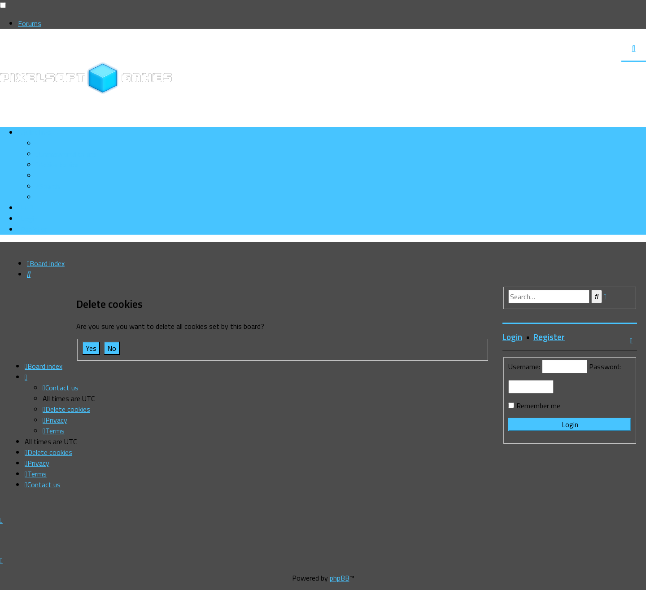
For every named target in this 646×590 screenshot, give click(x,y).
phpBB (339, 578)
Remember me (538, 405)
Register (549, 337)
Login (512, 337)
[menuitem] (66, 154)
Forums (29, 23)
